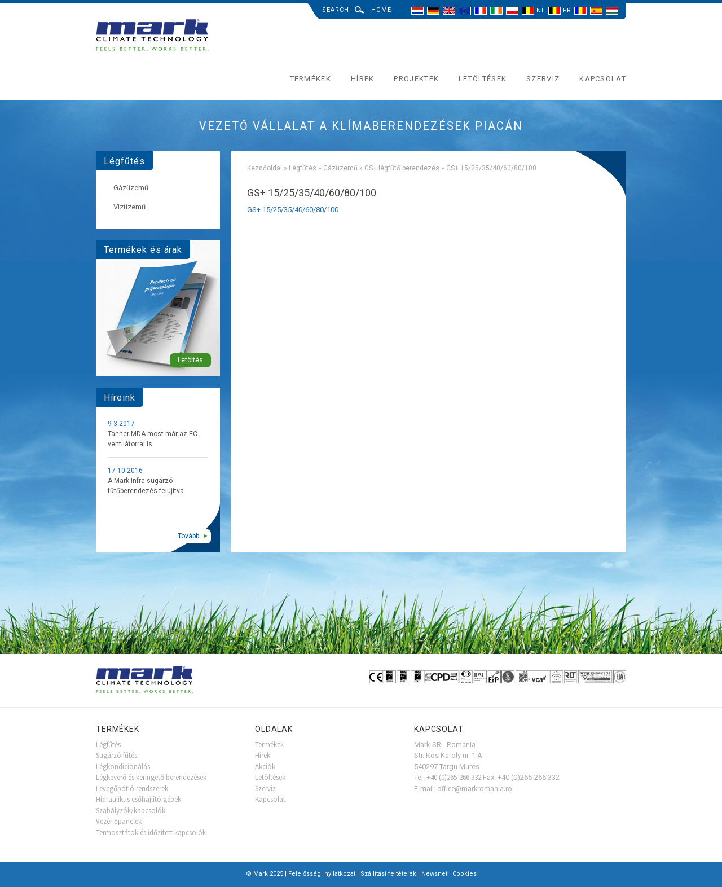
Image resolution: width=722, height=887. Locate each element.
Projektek (416, 78)
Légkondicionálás (123, 766)
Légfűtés (302, 168)
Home (381, 10)
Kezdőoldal (264, 168)
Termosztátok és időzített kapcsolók (151, 832)
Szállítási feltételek (388, 873)
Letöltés (190, 360)
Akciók (265, 766)
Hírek (363, 78)
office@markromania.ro (474, 788)
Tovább (188, 536)
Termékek (310, 78)
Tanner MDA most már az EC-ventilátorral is (153, 439)
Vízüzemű (129, 207)
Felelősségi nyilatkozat (321, 873)
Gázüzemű (340, 168)
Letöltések (483, 78)
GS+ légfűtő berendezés (401, 168)
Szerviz (543, 78)
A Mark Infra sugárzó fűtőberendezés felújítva (146, 486)
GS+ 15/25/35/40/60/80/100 (292, 209)
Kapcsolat (602, 78)
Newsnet (434, 873)
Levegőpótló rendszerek (132, 788)
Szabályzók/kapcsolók (130, 810)
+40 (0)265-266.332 (453, 777)
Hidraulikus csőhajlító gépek (138, 799)
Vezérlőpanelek (119, 821)
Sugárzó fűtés (116, 755)
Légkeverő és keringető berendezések (151, 777)
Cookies (464, 873)
